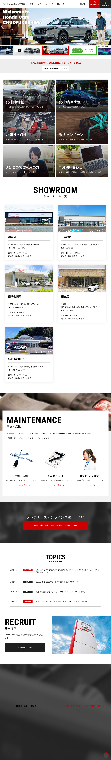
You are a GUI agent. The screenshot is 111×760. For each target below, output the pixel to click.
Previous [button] (2, 26)
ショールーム (49, 4)
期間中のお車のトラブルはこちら (55, 68)
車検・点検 (60, 4)
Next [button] (109, 26)
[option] (55, 26)
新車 (31, 4)
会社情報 (83, 4)
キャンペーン (72, 4)
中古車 (39, 4)
